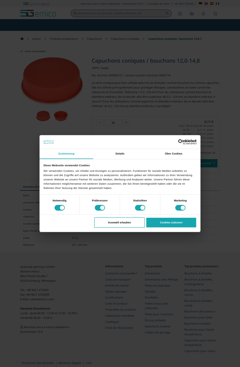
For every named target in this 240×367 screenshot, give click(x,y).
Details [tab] (120, 153)
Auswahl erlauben (119, 222)
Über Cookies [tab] (173, 153)
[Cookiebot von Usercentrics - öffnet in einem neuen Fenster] (181, 142)
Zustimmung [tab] (66, 153)
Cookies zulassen (171, 222)
